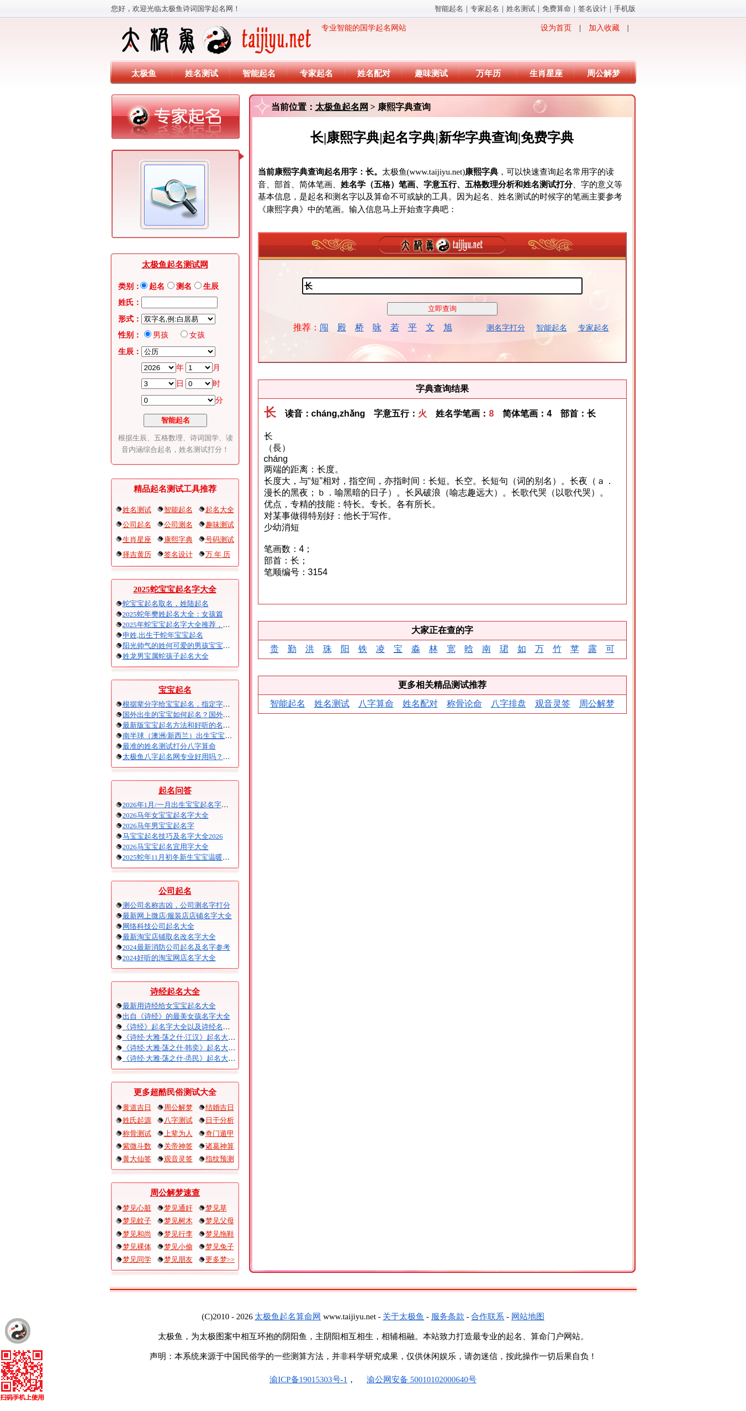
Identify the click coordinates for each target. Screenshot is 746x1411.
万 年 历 (218, 554)
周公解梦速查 (175, 1192)
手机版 (625, 8)
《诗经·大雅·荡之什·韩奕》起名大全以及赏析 (193, 1048)
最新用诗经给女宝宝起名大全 (169, 1006)
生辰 (211, 286)
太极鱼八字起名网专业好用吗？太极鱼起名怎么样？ (205, 756)
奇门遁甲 (219, 1133)
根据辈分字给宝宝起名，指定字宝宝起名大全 (194, 704)
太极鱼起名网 (341, 107)
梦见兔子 (219, 1246)
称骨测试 (137, 1133)
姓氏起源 (137, 1120)
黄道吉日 (137, 1107)
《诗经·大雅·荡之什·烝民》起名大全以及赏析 (193, 1058)
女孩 (197, 335)
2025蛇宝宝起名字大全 (175, 589)
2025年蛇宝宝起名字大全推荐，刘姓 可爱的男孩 (199, 624)
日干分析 (219, 1120)
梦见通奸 (178, 1208)
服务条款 (447, 1316)
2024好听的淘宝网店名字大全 (169, 958)
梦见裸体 (137, 1246)
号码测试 (219, 539)
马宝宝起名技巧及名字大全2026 (173, 836)
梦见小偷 (178, 1246)
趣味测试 (431, 73)
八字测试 (178, 1120)
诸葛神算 (219, 1146)
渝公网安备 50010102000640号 (416, 1379)
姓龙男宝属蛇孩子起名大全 (166, 656)
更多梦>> (220, 1259)
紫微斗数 (137, 1146)
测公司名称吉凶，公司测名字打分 (176, 905)
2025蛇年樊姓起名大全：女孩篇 (173, 614)
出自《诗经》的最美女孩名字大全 (176, 1016)
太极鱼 (143, 73)
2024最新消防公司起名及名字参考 (176, 947)
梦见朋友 (178, 1259)
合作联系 (487, 1316)
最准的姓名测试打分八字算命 (169, 746)
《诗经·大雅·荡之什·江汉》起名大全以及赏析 (193, 1037)
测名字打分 (505, 328)
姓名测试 (520, 8)
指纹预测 (219, 1159)
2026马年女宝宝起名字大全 (166, 815)
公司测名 (178, 524)
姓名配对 (373, 73)
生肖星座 (546, 73)
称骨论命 (464, 703)
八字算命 (376, 703)
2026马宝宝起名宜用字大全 (166, 847)
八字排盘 (508, 703)
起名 (157, 286)
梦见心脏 (137, 1208)
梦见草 (216, 1208)
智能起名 (449, 8)
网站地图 (527, 1316)
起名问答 (175, 790)
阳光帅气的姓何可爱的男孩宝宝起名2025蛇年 (194, 645)
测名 (184, 286)
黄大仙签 (137, 1159)
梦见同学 (137, 1259)
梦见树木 (178, 1221)
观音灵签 (178, 1159)
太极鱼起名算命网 (288, 1316)
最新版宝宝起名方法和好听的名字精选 (184, 725)
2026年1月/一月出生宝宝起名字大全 (179, 805)
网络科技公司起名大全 (158, 926)
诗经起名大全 (175, 991)
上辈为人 (178, 1133)
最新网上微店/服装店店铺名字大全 (177, 916)
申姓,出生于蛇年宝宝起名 (163, 635)
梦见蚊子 (137, 1221)
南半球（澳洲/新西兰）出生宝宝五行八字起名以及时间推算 (217, 735)
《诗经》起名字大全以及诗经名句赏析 (184, 1027)
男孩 (160, 335)
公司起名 (137, 524)
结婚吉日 (219, 1107)
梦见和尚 (137, 1234)
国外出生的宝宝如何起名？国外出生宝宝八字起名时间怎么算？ (223, 714)
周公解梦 (603, 73)
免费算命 (556, 8)
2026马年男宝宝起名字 (158, 826)
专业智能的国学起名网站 (263, 39)
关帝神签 (178, 1146)
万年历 (488, 73)
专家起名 (484, 8)
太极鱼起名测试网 (175, 264)
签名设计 (592, 8)
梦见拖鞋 (219, 1234)
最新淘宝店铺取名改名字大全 (169, 937)
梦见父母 (219, 1221)
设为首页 (556, 28)
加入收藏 (604, 28)
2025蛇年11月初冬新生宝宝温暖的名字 (184, 857)
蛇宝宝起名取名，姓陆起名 (166, 603)
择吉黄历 (137, 554)
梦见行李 (178, 1234)
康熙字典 (178, 539)
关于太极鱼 (403, 1316)
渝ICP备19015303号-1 (308, 1379)
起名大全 (219, 510)
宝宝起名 (175, 690)
